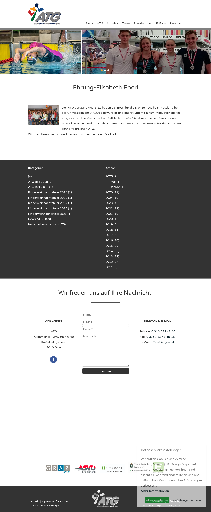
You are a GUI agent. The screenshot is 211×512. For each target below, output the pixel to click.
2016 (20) (112, 240)
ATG (100, 23)
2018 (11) (112, 230)
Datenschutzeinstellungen (45, 505)
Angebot (113, 23)
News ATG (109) (39, 219)
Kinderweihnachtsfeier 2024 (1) (50, 203)
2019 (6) (111, 224)
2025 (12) (112, 192)
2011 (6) (111, 267)
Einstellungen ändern (186, 500)
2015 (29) (112, 246)
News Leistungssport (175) (47, 224)
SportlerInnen (143, 23)
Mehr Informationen (155, 491)
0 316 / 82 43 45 (163, 331)
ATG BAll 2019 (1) (40, 187)
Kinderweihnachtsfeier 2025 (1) (50, 208)
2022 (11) (112, 208)
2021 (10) (112, 214)
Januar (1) (117, 187)
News (90, 23)
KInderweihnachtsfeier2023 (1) (49, 214)
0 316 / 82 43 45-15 (160, 337)
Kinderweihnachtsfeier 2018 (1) (50, 192)
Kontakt (175, 23)
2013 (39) (112, 256)
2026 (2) (111, 176)
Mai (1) (115, 182)
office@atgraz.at (162, 342)
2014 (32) (112, 251)
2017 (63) (112, 235)
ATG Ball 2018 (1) (40, 182)
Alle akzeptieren (157, 500)
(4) (30, 176)
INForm (161, 23)
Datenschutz (63, 501)
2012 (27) (112, 262)
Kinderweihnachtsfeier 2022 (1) (50, 198)
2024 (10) (112, 198)
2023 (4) (111, 203)
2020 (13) (112, 219)
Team (126, 23)
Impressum (47, 501)
